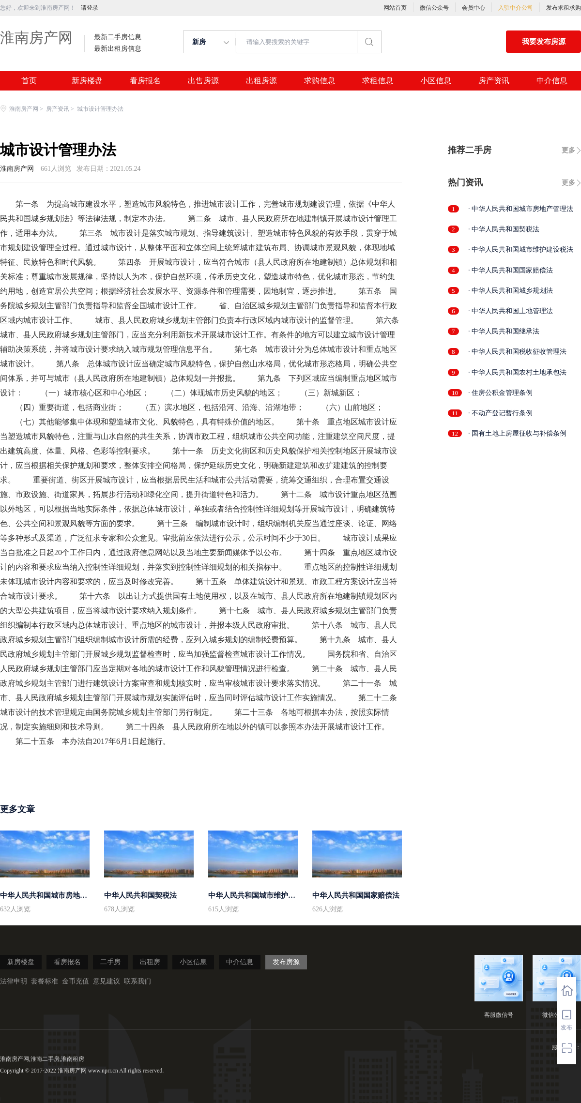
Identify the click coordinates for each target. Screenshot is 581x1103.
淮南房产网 (36, 37)
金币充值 (75, 981)
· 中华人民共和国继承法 (503, 331)
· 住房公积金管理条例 (500, 392)
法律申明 (13, 981)
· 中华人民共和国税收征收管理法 (517, 351)
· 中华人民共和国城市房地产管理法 (520, 208)
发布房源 (286, 962)
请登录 (89, 7)
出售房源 (203, 81)
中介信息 (552, 81)
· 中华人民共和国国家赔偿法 (510, 270)
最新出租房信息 (117, 48)
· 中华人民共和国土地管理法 (510, 311)
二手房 (110, 962)
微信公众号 (434, 7)
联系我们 (137, 981)
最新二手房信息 (117, 37)
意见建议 (106, 981)
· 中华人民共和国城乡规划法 (510, 290)
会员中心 (473, 7)
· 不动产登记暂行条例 (500, 413)
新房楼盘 (87, 81)
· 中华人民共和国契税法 (503, 229)
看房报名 (145, 81)
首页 (29, 81)
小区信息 (436, 81)
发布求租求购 (563, 7)
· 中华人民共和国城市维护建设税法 (520, 249)
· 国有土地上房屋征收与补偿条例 (517, 433)
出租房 (150, 962)
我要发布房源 (544, 41)
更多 (568, 150)
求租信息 (378, 81)
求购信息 (319, 81)
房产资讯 (494, 81)
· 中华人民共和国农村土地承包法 (517, 372)
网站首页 (395, 7)
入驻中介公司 (515, 7)
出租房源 (261, 81)
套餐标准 (44, 981)
